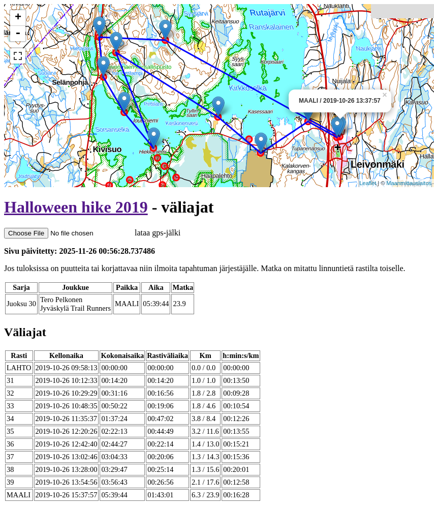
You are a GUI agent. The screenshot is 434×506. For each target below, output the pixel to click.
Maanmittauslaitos (408, 183)
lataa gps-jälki (92, 232)
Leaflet (367, 183)
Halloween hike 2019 (76, 207)
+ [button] (18, 17)
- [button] (17, 33)
